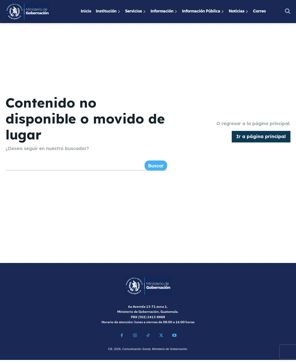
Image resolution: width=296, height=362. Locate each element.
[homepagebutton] (261, 137)
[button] (287, 11)
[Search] (156, 168)
